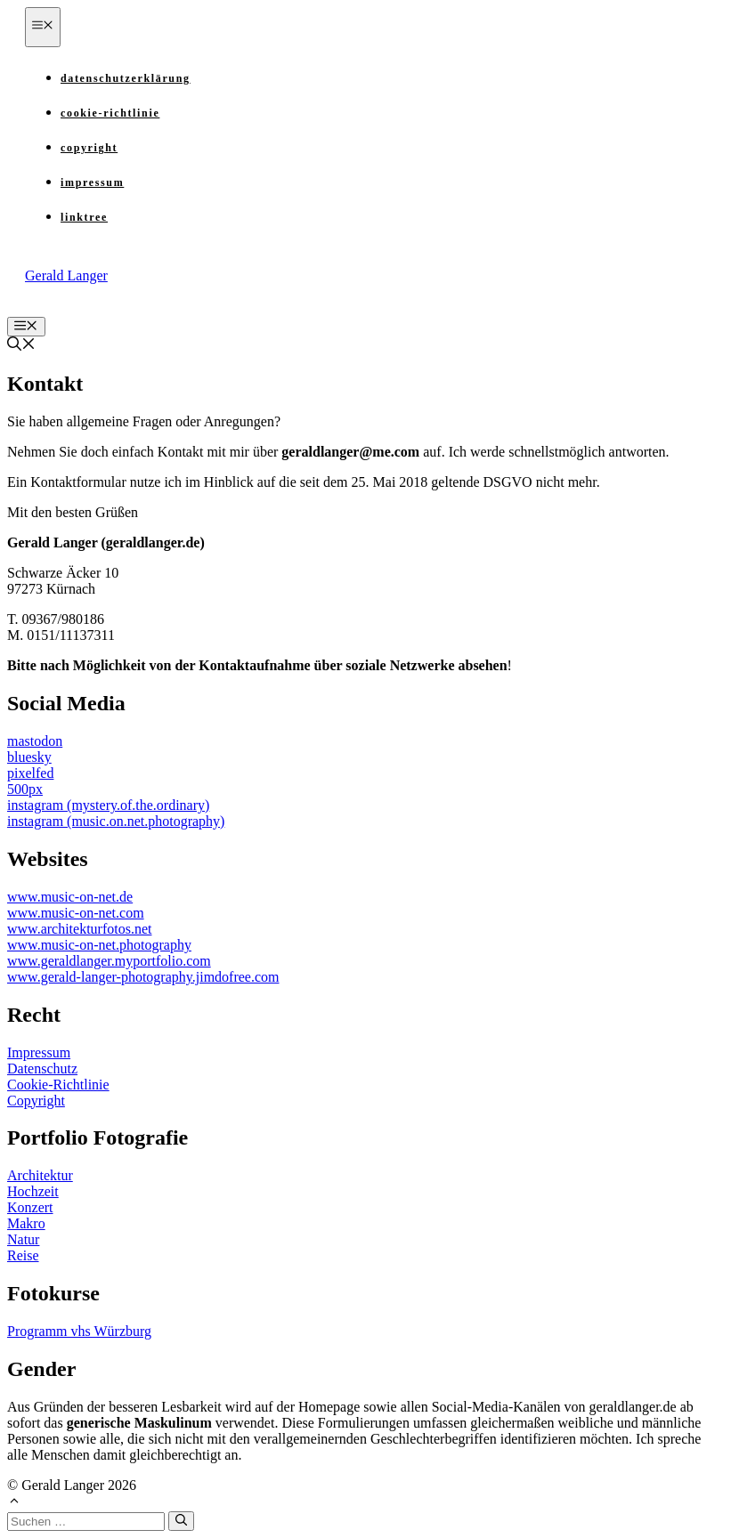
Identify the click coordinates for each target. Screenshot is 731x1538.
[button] (21, 345)
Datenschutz (42, 1068)
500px (25, 789)
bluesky (29, 757)
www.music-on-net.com (75, 912)
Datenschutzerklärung (126, 78)
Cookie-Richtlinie (110, 113)
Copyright (89, 148)
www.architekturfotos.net (79, 928)
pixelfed (30, 773)
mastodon (34, 741)
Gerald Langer (66, 275)
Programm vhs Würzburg (79, 1331)
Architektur (40, 1175)
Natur (23, 1239)
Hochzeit (33, 1191)
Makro (26, 1223)
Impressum (92, 182)
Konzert (30, 1207)
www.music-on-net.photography (99, 944)
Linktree (84, 217)
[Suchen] (181, 1521)
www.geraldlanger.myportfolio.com (109, 960)
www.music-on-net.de (70, 896)
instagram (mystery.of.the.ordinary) (108, 805)
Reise (23, 1255)
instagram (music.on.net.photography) (115, 821)
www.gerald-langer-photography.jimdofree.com (143, 976)
